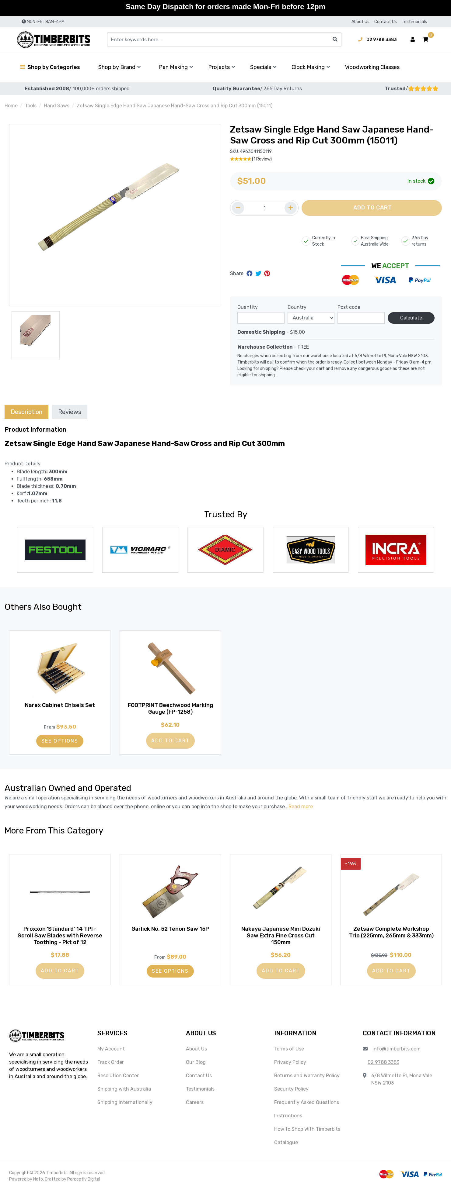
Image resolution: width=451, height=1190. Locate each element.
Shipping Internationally (124, 1102)
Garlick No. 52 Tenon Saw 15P (170, 929)
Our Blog (196, 1062)
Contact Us (385, 21)
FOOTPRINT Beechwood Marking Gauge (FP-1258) (170, 709)
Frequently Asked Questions (306, 1102)
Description (26, 412)
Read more (300, 806)
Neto (38, 1179)
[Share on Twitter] (259, 273)
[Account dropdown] (413, 39)
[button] (425, 39)
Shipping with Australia (124, 1089)
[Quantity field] (264, 208)
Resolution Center (118, 1076)
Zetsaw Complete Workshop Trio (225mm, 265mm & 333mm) (391, 932)
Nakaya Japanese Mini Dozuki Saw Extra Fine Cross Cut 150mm (280, 936)
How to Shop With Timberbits (307, 1129)
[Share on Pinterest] (267, 273)
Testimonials (414, 21)
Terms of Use (289, 1049)
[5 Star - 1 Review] (336, 159)
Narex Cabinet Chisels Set (60, 705)
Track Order (110, 1062)
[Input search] (224, 39)
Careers (195, 1102)
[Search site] (335, 39)
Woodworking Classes (372, 67)
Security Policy (291, 1089)
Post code (348, 307)
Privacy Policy (290, 1062)
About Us (360, 21)
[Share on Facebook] (250, 273)
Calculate (411, 318)
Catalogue (286, 1143)
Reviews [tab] (69, 412)
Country (297, 307)
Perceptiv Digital (83, 1179)
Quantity (247, 307)
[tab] (26, 412)
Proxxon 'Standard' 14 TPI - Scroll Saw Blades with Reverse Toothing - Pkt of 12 (60, 936)
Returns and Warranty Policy (307, 1076)
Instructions (288, 1116)
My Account (111, 1049)
